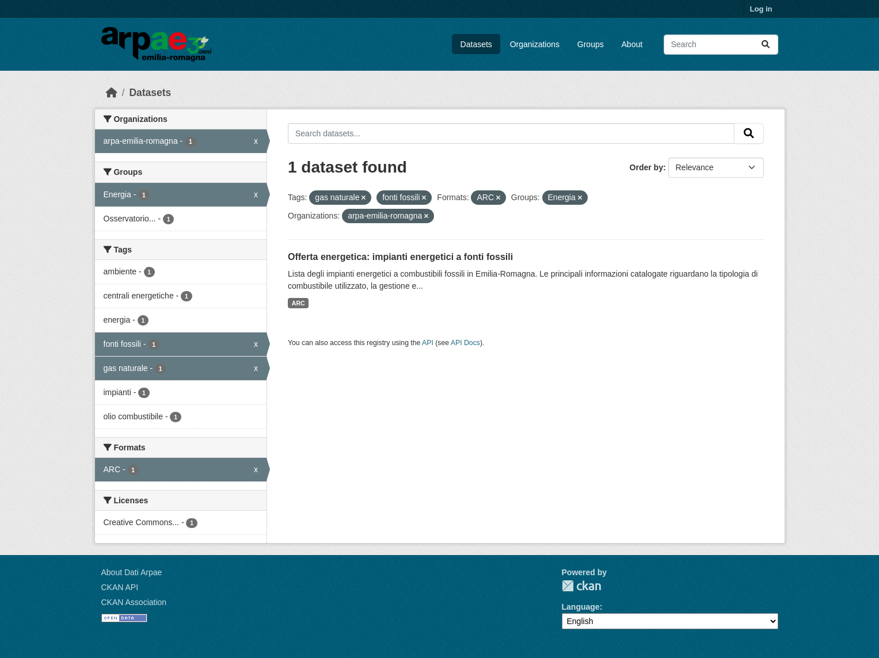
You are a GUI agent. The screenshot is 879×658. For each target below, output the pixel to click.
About (632, 44)
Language (581, 606)
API (427, 343)
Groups (590, 44)
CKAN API (120, 587)
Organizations (535, 44)
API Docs (465, 343)
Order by (646, 167)
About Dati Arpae (131, 572)
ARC (298, 303)
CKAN (581, 586)
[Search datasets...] (721, 45)
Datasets (476, 44)
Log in (761, 9)
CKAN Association (134, 602)
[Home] (111, 92)
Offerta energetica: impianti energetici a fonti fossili (400, 257)
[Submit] (765, 45)
